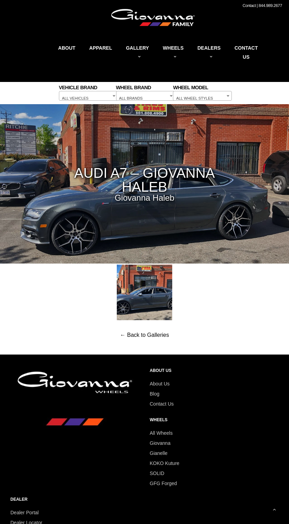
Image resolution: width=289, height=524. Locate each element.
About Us (160, 383)
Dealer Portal (24, 512)
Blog (154, 394)
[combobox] (88, 96)
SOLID (157, 473)
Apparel (100, 48)
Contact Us (162, 404)
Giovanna (160, 443)
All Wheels (161, 433)
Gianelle (158, 453)
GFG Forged (163, 483)
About (67, 48)
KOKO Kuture (164, 463)
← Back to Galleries (144, 335)
